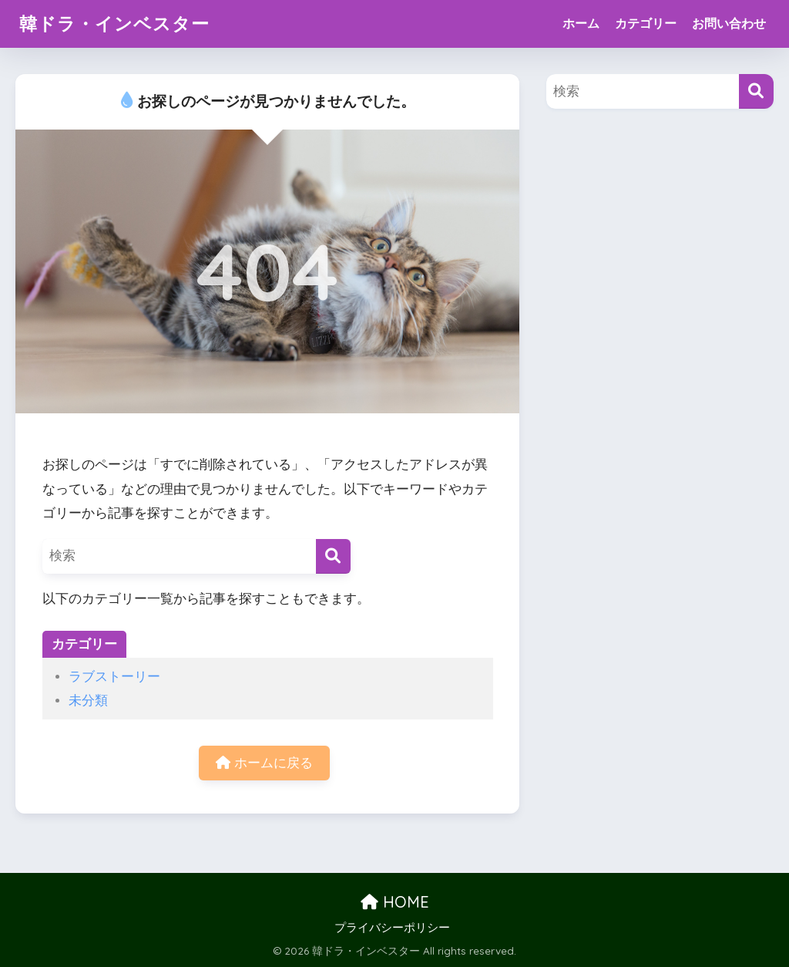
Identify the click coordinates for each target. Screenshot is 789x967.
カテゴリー (646, 23)
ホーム (580, 23)
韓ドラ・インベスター (114, 23)
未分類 (88, 700)
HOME (395, 901)
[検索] (333, 556)
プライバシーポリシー (392, 928)
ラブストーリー (114, 676)
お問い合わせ (729, 23)
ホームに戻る (264, 763)
